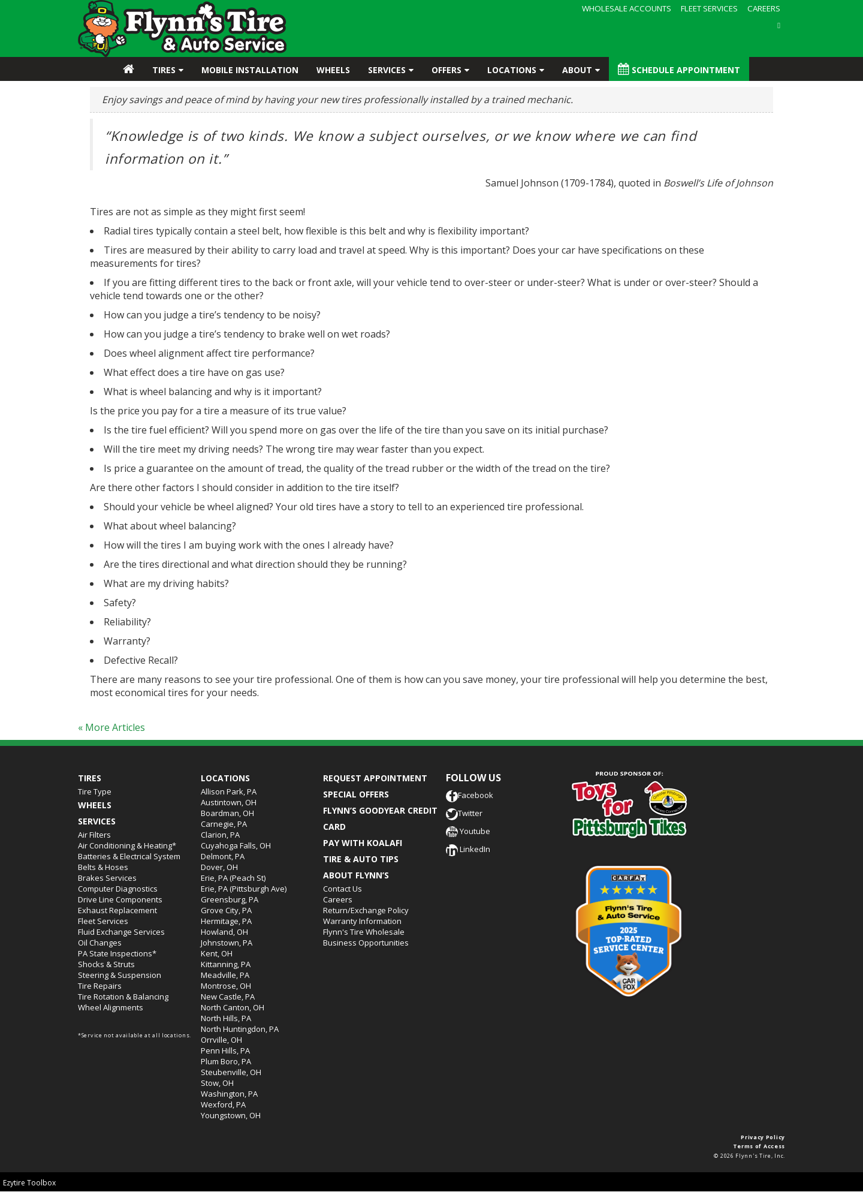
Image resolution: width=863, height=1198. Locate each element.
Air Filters (94, 834)
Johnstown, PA (226, 942)
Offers (446, 70)
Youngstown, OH (231, 1115)
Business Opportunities (366, 942)
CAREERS (763, 8)
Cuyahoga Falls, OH (236, 845)
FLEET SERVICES (709, 8)
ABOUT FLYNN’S (356, 875)
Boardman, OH (227, 813)
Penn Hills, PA (225, 1050)
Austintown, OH (229, 802)
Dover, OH (219, 867)
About (577, 70)
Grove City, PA (226, 910)
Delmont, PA (223, 856)
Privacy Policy (763, 1137)
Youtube (468, 831)
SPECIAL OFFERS (356, 794)
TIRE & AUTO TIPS (361, 859)
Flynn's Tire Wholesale (364, 931)
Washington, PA (229, 1093)
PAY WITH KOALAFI (362, 842)
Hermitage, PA (226, 921)
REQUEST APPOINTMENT (375, 778)
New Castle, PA (228, 996)
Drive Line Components (120, 899)
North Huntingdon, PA (240, 1029)
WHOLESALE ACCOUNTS (626, 8)
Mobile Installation (249, 70)
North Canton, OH (232, 1007)
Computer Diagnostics (118, 888)
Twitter (464, 813)
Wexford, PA (223, 1104)
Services (387, 70)
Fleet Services (103, 921)
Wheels (333, 70)
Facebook (469, 795)
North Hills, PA (226, 1018)
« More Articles (111, 727)
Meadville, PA (225, 975)
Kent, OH (217, 953)
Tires (164, 70)
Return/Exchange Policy (366, 910)
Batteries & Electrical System (129, 856)
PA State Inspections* (117, 953)
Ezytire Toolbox (29, 1183)
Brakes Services (107, 877)
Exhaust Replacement (117, 910)
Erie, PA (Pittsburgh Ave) (243, 888)
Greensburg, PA (229, 899)
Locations (511, 70)
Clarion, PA (220, 834)
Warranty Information (362, 921)
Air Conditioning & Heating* (127, 845)
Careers (337, 899)
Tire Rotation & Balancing (123, 996)
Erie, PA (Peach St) (233, 877)
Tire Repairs (100, 985)
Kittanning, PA (226, 964)
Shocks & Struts (106, 964)
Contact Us (342, 888)
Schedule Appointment (679, 69)
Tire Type (94, 791)
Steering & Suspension (119, 975)
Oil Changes (100, 942)
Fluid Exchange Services (121, 931)
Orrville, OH (221, 1039)
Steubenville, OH (231, 1072)
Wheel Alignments (110, 1007)
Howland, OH (224, 931)
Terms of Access (759, 1146)
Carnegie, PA (224, 823)
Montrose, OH (226, 985)
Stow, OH (217, 1082)
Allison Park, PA (229, 791)
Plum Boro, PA (226, 1061)
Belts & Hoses (103, 867)
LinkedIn (468, 849)
